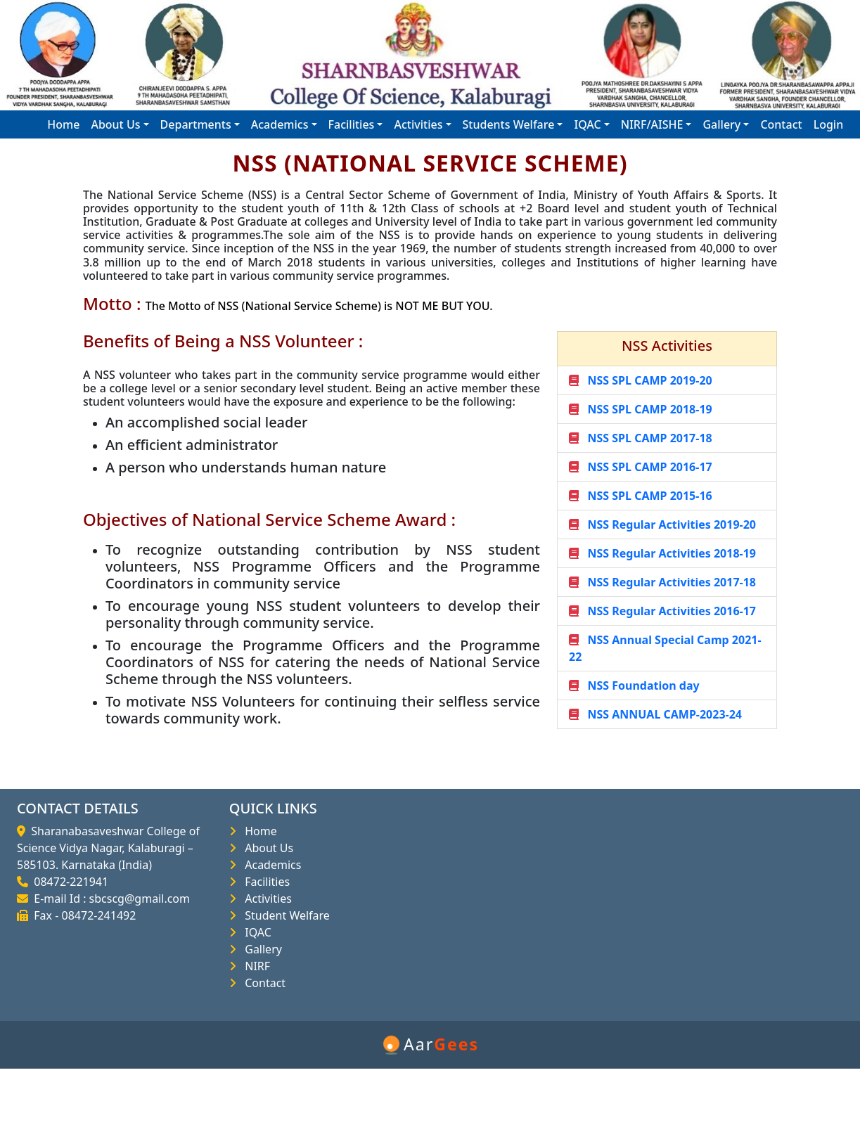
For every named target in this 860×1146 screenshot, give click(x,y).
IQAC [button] (587, 124)
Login (829, 124)
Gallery (260, 949)
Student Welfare (284, 915)
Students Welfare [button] (509, 124)
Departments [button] (195, 124)
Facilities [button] (351, 124)
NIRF (254, 966)
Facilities (264, 881)
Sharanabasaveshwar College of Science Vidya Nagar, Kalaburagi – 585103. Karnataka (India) (108, 848)
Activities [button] (418, 124)
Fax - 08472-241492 (82, 915)
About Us (266, 848)
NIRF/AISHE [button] (652, 124)
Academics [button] (280, 124)
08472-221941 (68, 881)
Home (63, 124)
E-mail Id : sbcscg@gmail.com (109, 898)
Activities (265, 898)
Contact (781, 124)
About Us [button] (115, 124)
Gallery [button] (721, 124)
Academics (270, 865)
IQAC (255, 932)
